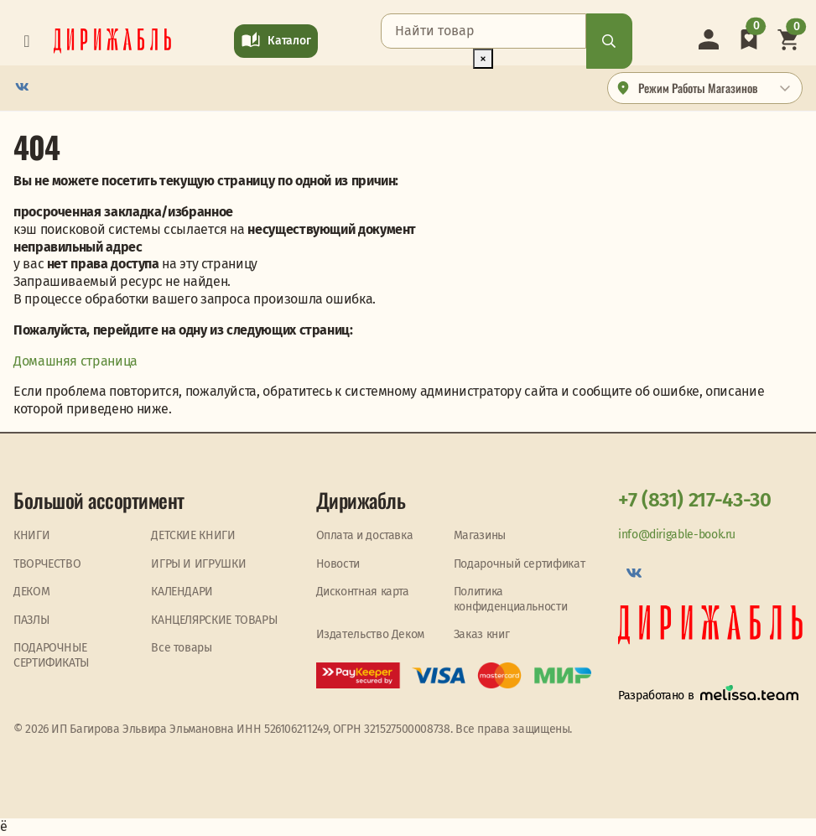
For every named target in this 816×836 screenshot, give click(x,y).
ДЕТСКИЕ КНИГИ (193, 535)
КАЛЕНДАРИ (182, 591)
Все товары (181, 648)
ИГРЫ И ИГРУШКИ (198, 564)
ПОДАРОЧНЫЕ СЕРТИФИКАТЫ (51, 655)
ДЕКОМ (31, 591)
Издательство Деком (370, 634)
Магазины (480, 535)
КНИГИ (31, 535)
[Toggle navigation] (26, 41)
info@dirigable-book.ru (676, 534)
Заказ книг (481, 634)
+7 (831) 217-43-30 (695, 499)
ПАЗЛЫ (31, 620)
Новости (338, 564)
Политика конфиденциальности (511, 599)
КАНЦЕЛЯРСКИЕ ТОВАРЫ (214, 620)
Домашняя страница (75, 361)
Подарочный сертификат (519, 564)
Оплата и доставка (364, 535)
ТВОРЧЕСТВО (47, 564)
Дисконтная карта (362, 591)
